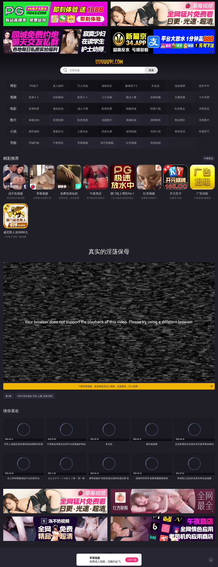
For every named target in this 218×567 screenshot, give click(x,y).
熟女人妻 (131, 97)
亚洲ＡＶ (34, 97)
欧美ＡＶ (82, 97)
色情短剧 (155, 143)
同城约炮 (34, 143)
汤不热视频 (106, 143)
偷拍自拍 (58, 108)
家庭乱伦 (58, 131)
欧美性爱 (107, 108)
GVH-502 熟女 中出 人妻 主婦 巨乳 (35, 396)
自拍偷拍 (58, 97)
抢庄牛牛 (204, 86)
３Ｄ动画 (107, 97)
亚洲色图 (58, 120)
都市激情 (34, 131)
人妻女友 (82, 131)
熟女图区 (180, 120)
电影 (13, 108)
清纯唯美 (155, 120)
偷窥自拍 (34, 120)
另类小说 (155, 131)
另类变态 (204, 108)
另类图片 (204, 120)
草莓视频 (82, 143)
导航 (13, 142)
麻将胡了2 (131, 86)
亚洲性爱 (34, 108)
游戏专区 (107, 86)
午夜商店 (58, 143)
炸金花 (155, 86)
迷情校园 (131, 131)
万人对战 (82, 86)
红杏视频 (131, 143)
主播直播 (180, 97)
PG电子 (34, 86)
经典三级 (155, 108)
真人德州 (58, 86)
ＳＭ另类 (204, 97)
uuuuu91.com (109, 62)
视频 (13, 97)
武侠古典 (107, 131)
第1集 (8, 396)
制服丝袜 (131, 108)
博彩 (13, 86)
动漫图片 (107, 120)
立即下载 (131, 559)
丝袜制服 (155, 97)
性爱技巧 (204, 131)
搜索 (151, 70)
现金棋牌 (180, 86)
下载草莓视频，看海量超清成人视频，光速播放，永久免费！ (145, 386)
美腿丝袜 (131, 120)
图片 (13, 120)
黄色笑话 (180, 131)
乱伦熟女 (180, 108)
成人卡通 (82, 108)
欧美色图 (82, 120)
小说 (13, 131)
